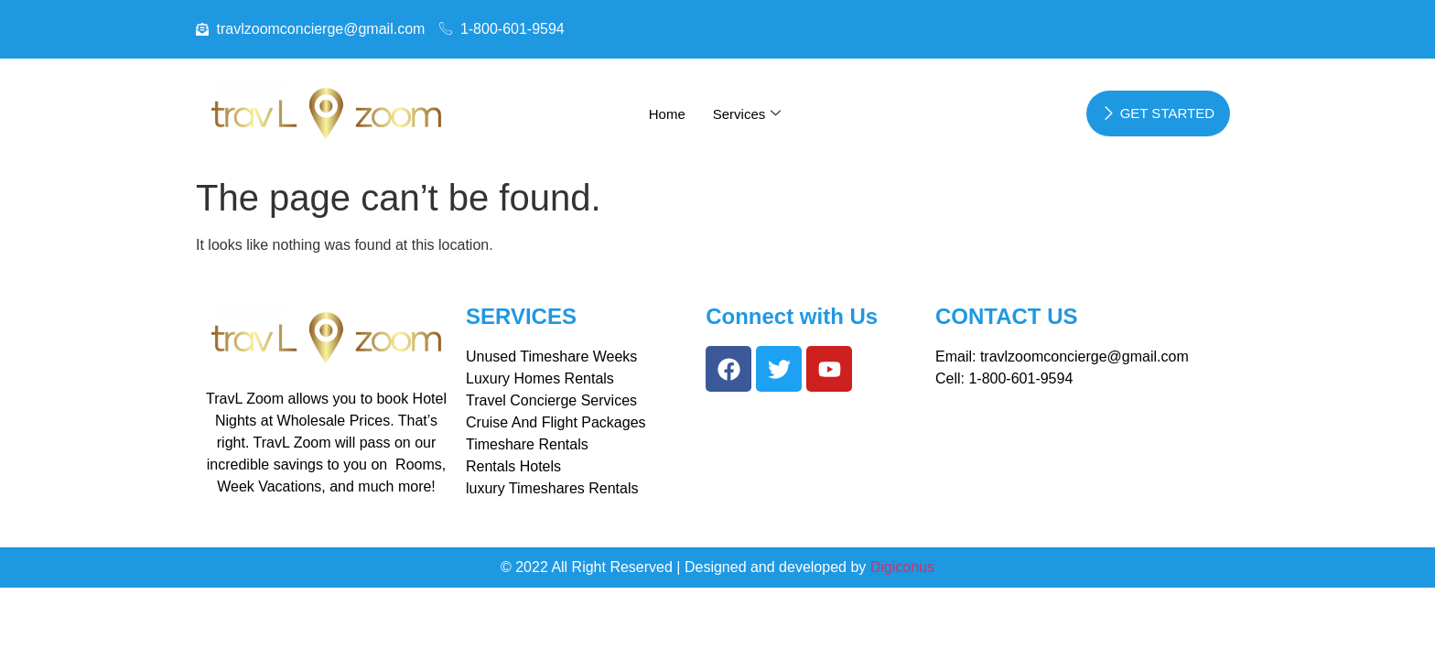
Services (747, 113)
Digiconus (902, 567)
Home (667, 114)
